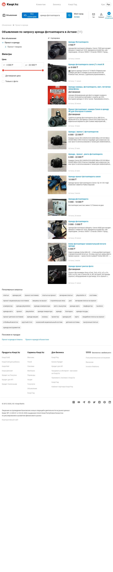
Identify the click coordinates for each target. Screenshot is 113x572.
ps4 (70, 301)
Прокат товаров (13, 47)
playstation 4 (81, 295)
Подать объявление (109, 15)
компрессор (8, 306)
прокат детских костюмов (13, 317)
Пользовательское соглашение (98, 358)
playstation (30, 311)
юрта (77, 317)
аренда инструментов (11, 327)
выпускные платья (90, 322)
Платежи (30, 366)
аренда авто (8, 311)
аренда (59, 311)
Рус (108, 4)
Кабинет (101, 15)
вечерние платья (66, 295)
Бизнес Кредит (57, 362)
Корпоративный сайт (10, 420)
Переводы (31, 375)
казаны (45, 317)
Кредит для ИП (7, 380)
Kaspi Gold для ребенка (11, 362)
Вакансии (89, 362)
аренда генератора (45, 311)
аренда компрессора (42, 306)
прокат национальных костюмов (16, 301)
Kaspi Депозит (7, 371)
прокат (19, 311)
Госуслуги (31, 384)
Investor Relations (92, 366)
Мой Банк (31, 371)
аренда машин (32, 317)
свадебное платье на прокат (93, 317)
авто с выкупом (60, 306)
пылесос (99, 306)
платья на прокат (49, 295)
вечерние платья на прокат (85, 301)
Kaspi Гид (31, 393)
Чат (93, 15)
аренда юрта (75, 306)
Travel (29, 362)
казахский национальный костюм (49, 322)
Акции (29, 380)
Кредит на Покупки (9, 375)
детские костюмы (73, 322)
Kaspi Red (5, 366)
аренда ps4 (17, 295)
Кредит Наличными (9, 384)
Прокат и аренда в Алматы (12, 339)
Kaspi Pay (55, 357)
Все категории (30, 15)
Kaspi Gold (6, 357)
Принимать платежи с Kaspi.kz (63, 378)
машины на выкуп (40, 301)
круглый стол (27, 322)
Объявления (9, 15)
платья (6, 295)
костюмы (93, 295)
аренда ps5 (67, 317)
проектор (55, 317)
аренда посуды (82, 311)
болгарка (69, 311)
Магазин (30, 357)
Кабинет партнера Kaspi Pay (62, 387)
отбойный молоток (10, 322)
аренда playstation (23, 306)
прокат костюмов (32, 295)
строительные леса (57, 301)
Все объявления (9, 38)
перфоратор (88, 306)
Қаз (103, 4)
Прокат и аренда (11, 42)
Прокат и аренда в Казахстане (37, 339)
